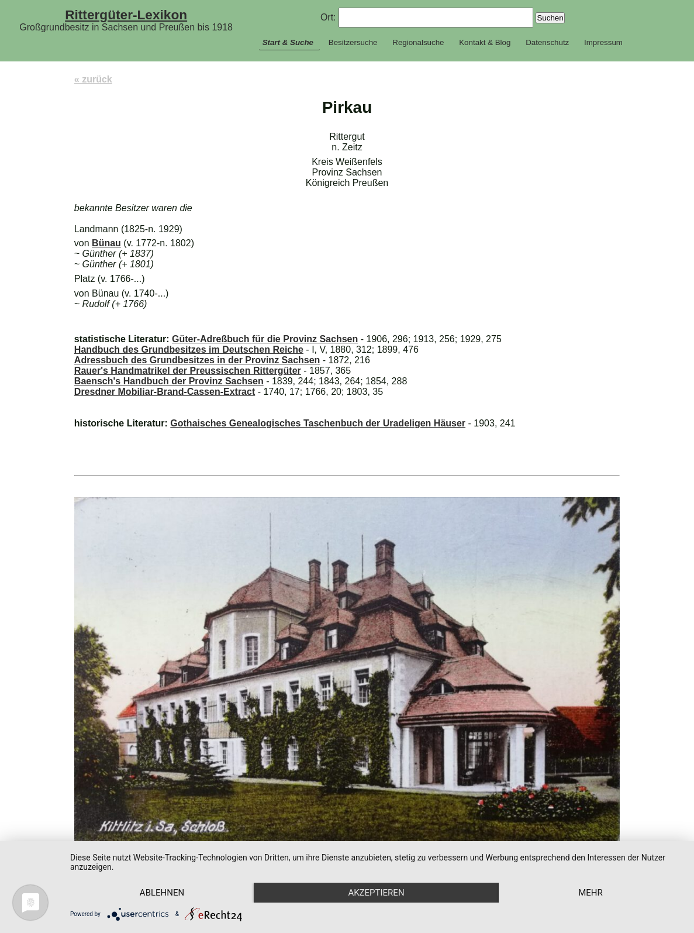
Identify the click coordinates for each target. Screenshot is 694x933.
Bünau (106, 243)
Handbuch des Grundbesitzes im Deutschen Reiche (188, 349)
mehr (590, 892)
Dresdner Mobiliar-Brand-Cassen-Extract (164, 392)
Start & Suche (288, 42)
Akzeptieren (376, 892)
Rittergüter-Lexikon (126, 14)
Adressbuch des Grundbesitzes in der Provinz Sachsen (197, 360)
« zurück (93, 79)
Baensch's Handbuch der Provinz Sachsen (169, 381)
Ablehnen (162, 892)
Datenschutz (547, 42)
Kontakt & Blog (484, 42)
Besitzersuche (353, 42)
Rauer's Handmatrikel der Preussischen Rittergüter (187, 371)
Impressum (603, 42)
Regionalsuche (418, 42)
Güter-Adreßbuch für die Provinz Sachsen (265, 339)
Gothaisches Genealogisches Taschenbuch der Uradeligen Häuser (317, 423)
